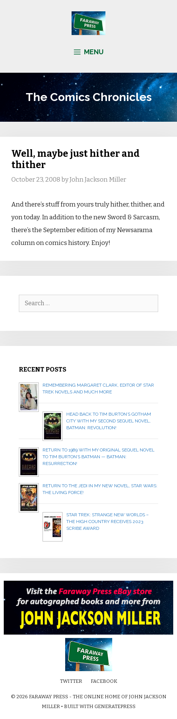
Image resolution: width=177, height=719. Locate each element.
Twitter (71, 681)
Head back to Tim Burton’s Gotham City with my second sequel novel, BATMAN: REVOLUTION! (108, 421)
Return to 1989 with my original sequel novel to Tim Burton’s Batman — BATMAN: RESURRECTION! (98, 456)
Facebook (104, 681)
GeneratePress (115, 706)
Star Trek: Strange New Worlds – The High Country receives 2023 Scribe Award (107, 521)
